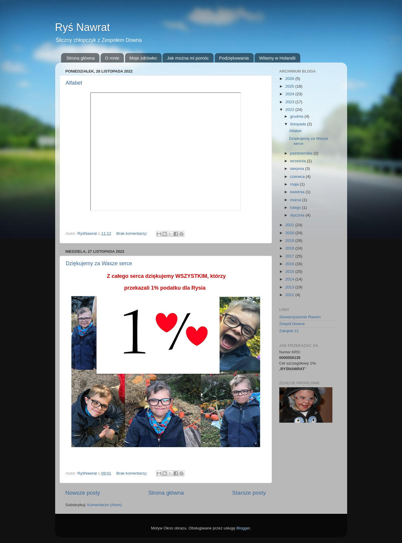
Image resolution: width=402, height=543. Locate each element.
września (298, 161)
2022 (290, 109)
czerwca (298, 176)
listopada (298, 124)
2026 (290, 78)
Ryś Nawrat (82, 27)
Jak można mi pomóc (188, 57)
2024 (290, 94)
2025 (290, 86)
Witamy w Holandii (277, 57)
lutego (296, 207)
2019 (290, 240)
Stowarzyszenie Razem (300, 317)
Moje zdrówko (143, 57)
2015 (290, 271)
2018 (290, 248)
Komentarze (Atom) (104, 505)
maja (295, 184)
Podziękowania (234, 57)
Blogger (243, 528)
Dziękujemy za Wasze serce (99, 263)
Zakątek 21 (289, 331)
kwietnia (298, 192)
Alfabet (74, 83)
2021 (290, 225)
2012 (290, 295)
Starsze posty (249, 493)
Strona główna (80, 57)
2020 (290, 233)
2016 (290, 264)
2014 (290, 279)
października (302, 153)
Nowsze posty (82, 493)
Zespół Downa (292, 323)
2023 (290, 102)
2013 (290, 287)
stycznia (298, 215)
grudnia (297, 116)
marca (296, 200)
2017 (290, 256)
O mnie (112, 57)
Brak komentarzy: (132, 233)
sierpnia (297, 168)
